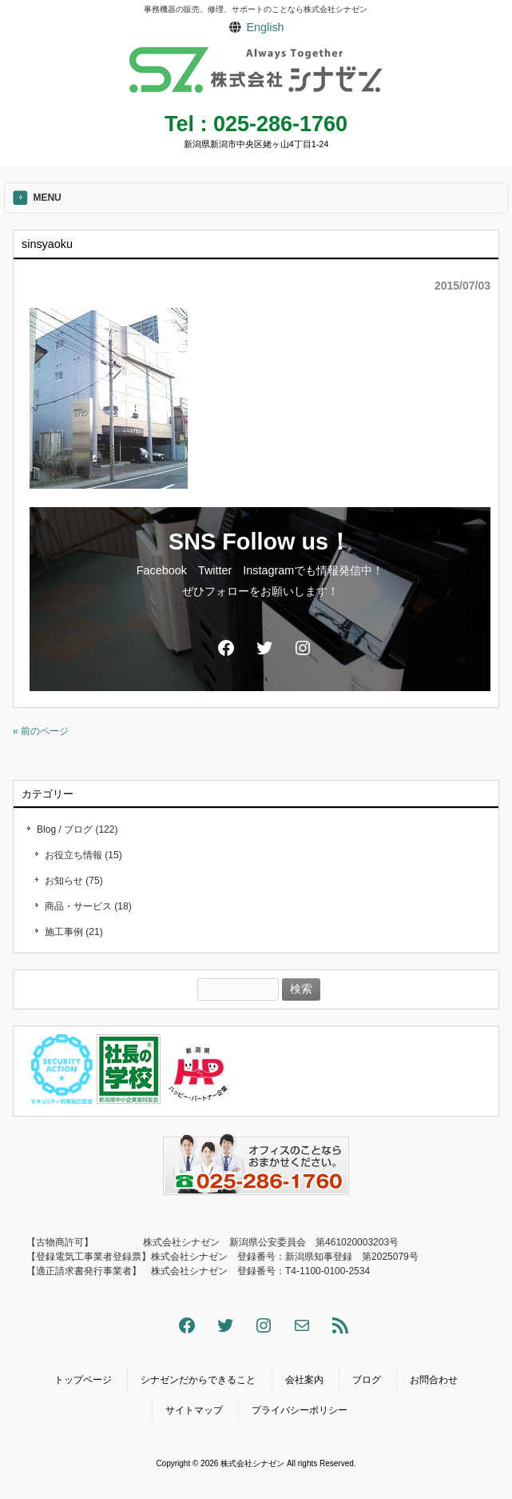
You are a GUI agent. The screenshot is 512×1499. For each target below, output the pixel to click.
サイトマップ (194, 1410)
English (265, 27)
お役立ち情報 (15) (83, 855)
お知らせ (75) (74, 880)
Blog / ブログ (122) (77, 829)
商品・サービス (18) (88, 906)
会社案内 (304, 1379)
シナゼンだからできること (198, 1379)
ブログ (366, 1379)
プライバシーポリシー (299, 1410)
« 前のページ (41, 731)
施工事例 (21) (74, 931)
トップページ (83, 1379)
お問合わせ (434, 1379)
